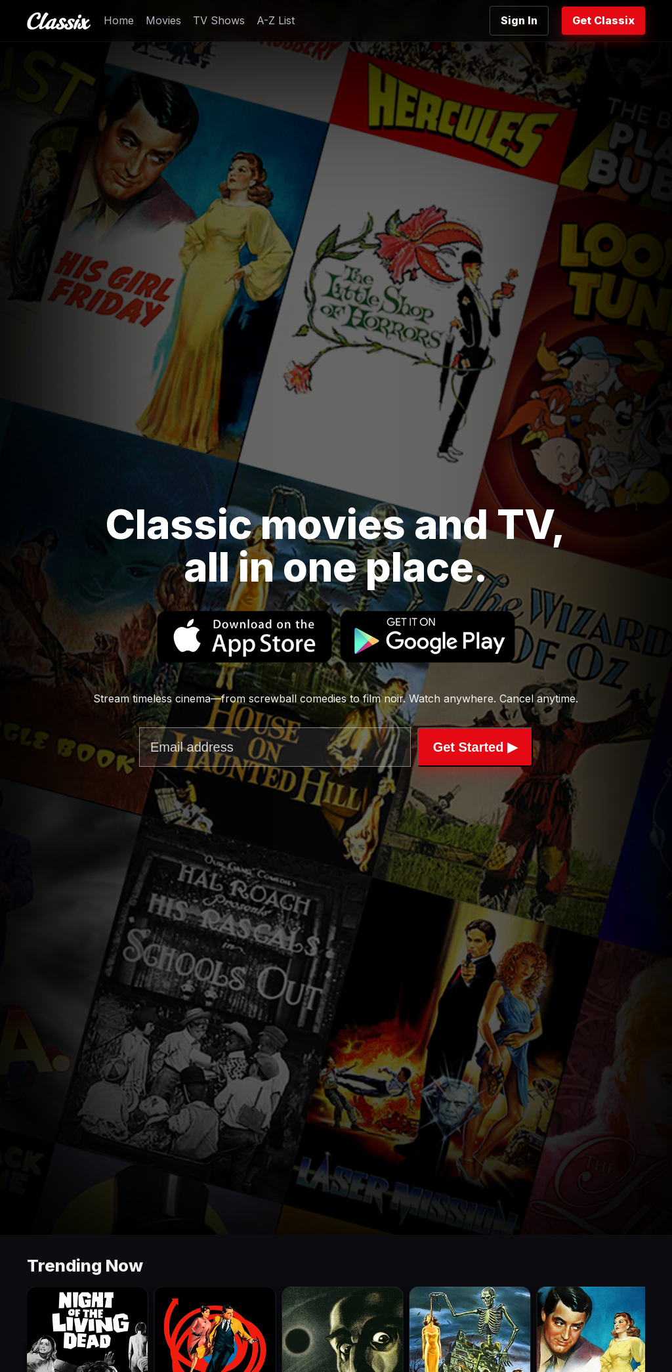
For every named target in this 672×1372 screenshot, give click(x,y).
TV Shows (219, 20)
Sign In (519, 20)
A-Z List (276, 20)
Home (119, 20)
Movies (163, 20)
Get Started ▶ (475, 747)
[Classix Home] (59, 21)
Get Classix (603, 20)
